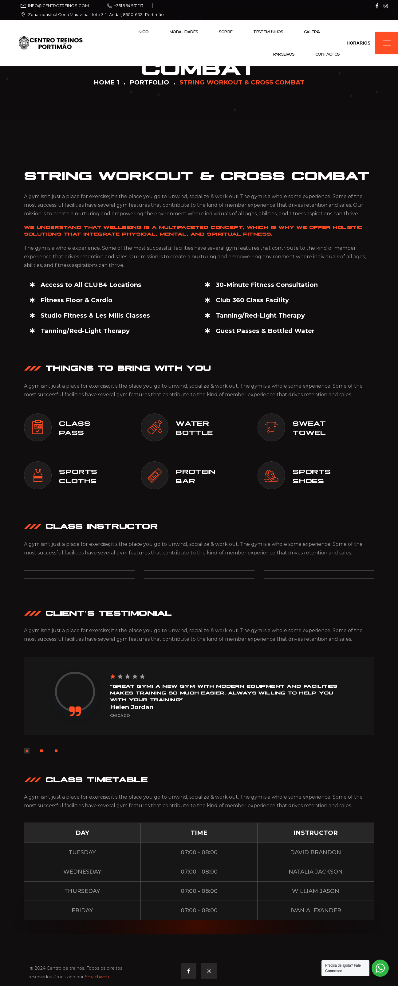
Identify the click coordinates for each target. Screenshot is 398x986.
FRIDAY (82, 910)
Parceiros (283, 54)
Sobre (225, 31)
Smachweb (97, 977)
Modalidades (183, 31)
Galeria (312, 31)
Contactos (327, 54)
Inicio (142, 31)
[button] (27, 750)
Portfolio (149, 82)
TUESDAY (82, 852)
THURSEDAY (82, 891)
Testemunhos (268, 31)
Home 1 (106, 82)
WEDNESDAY (82, 871)
